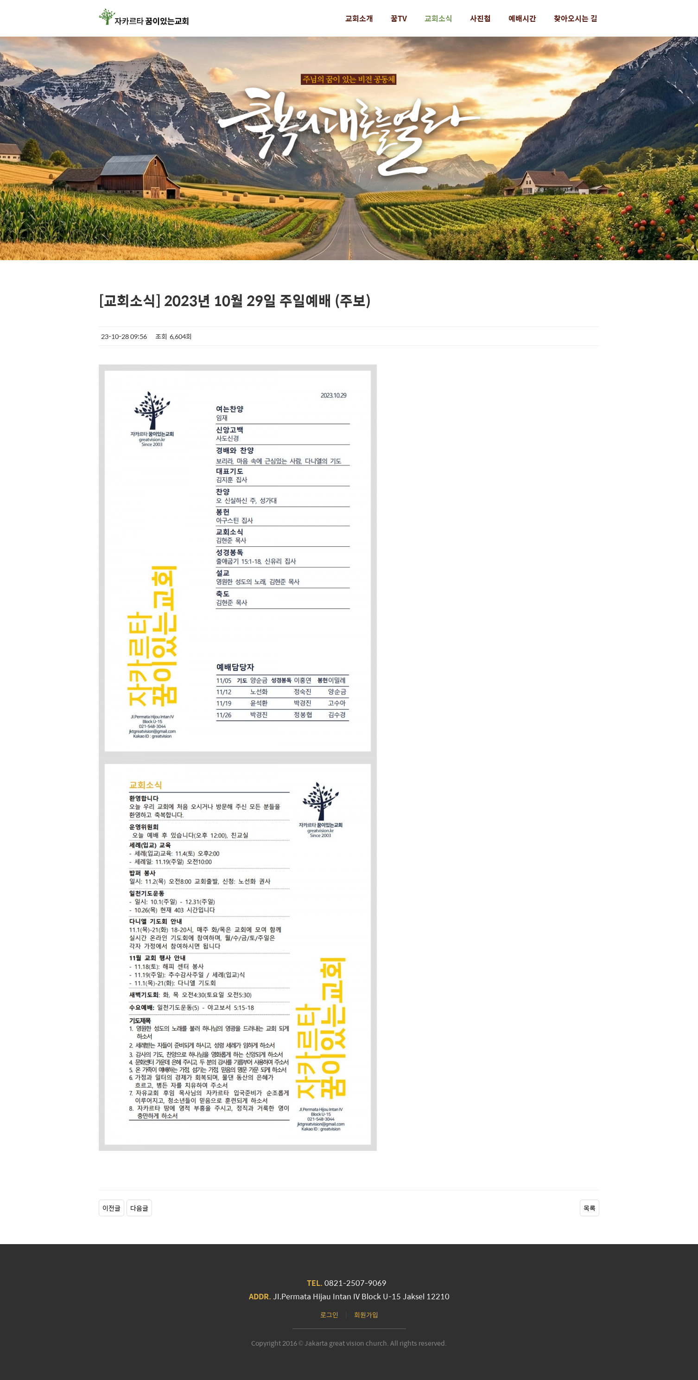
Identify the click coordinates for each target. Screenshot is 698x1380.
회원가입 (366, 1315)
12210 (438, 1296)
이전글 (111, 1208)
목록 (590, 1208)
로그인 (329, 1315)
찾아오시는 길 (575, 18)
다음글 (139, 1208)
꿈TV (399, 18)
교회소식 (438, 18)
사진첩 (480, 18)
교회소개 (359, 18)
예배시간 (522, 18)
